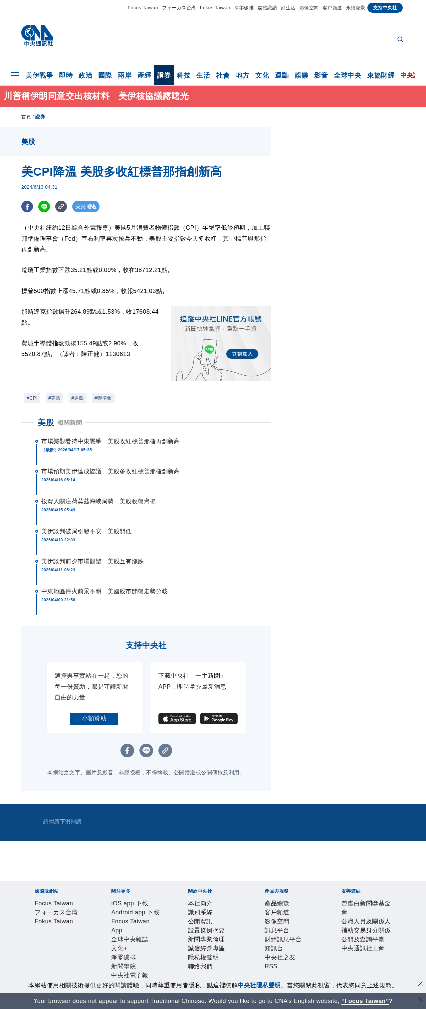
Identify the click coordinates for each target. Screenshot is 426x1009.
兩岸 (124, 75)
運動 (282, 75)
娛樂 (301, 75)
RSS (212, 958)
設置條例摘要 (113, 940)
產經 (144, 75)
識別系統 (58, 940)
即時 (66, 75)
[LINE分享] (44, 206)
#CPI (32, 398)
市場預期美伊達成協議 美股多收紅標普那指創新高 (110, 471)
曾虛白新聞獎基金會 (49, 976)
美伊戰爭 (39, 75)
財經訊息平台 (138, 958)
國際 (105, 75)
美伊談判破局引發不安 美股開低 (86, 531)
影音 (321, 75)
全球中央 (347, 75)
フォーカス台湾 (179, 7)
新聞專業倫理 (150, 940)
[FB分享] (27, 206)
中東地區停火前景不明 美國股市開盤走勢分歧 (104, 591)
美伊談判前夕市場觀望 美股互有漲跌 (92, 561)
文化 (262, 75)
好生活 (288, 7)
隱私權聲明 (221, 940)
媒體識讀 (267, 7)
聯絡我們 (249, 940)
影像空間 (309, 7)
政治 (85, 75)
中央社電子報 (278, 922)
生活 (203, 75)
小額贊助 (94, 718)
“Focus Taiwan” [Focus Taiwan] (365, 1001)
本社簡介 (33, 940)
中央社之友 (190, 958)
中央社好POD (316, 922)
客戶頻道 (332, 7)
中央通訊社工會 (240, 976)
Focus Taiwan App (132, 922)
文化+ (203, 922)
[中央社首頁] (37, 37)
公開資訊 (83, 940)
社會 (223, 75)
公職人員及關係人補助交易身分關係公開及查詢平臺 (148, 976)
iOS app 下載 (39, 922)
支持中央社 (385, 7)
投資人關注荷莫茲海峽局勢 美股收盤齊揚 (98, 501)
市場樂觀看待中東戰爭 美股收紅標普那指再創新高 (110, 441)
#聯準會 (103, 398)
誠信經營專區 (187, 940)
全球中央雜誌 (176, 922)
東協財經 (380, 75)
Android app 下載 (82, 922)
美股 (46, 422)
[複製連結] (61, 206)
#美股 (54, 398)
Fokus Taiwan (215, 7)
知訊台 (166, 958)
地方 (242, 75)
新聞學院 (247, 922)
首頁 (26, 116)
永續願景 (355, 7)
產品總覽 (33, 958)
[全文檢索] (401, 40)
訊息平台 (107, 958)
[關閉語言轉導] (420, 1000)
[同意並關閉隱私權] (420, 984)
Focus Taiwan (143, 7)
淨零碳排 (244, 7)
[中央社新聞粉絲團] (23, 886)
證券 (164, 75)
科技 (183, 75)
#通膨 (77, 398)
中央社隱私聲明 (259, 985)
